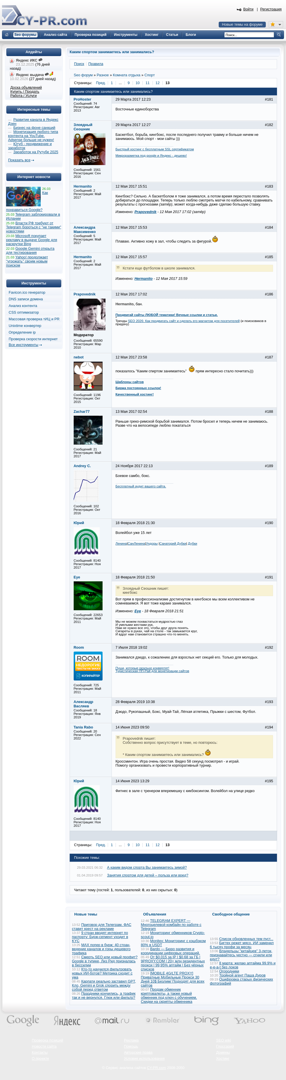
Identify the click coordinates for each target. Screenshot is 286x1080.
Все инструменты (23, 345)
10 (137, 83)
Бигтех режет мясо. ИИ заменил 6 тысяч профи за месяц (242, 945)
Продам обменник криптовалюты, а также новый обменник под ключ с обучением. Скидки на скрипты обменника (169, 995)
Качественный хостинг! (135, 394)
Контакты (40, 1053)
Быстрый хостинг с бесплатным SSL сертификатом (155, 149)
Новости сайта (44, 1046)
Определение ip (22, 332)
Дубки (192, 543)
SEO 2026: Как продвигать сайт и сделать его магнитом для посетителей (184, 321)
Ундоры (152, 543)
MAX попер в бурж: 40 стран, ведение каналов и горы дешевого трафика (101, 949)
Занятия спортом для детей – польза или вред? (147, 875)
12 (157, 83)
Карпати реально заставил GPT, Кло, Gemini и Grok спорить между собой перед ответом (104, 985)
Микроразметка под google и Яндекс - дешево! (151, 155)
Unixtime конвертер (25, 326)
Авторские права (138, 1053)
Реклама (131, 1040)
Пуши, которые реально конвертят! (142, 668)
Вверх (251, 1060)
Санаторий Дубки (172, 543)
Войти (248, 9)
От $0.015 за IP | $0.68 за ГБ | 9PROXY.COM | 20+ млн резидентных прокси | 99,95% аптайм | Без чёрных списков (173, 963)
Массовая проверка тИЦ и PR (34, 319)
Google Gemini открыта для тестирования (30, 251)
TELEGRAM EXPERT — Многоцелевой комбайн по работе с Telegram (171, 925)
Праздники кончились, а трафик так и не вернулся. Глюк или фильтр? (103, 996)
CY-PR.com (156, 1068)
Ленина (121, 543)
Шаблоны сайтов (130, 382)
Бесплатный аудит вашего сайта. (141, 486)
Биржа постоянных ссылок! (138, 388)
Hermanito (143, 279)
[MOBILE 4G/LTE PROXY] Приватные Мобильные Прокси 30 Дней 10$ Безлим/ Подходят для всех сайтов (173, 979)
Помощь (131, 1046)
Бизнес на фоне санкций (34, 128)
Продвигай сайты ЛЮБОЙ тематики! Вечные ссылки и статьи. (167, 315)
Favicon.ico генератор (27, 293)
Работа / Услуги (23, 96)
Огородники (229, 971)
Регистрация (271, 9)
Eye (137, 611)
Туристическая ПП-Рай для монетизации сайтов (152, 671)
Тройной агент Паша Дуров (242, 975)
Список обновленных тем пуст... (246, 939)
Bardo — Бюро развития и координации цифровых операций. (170, 951)
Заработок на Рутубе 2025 (35, 152)
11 (148, 83)
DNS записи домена (26, 299)
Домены (223, 1053)
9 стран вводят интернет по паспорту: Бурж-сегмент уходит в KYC (100, 937)
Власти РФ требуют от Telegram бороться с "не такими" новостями (33, 227)
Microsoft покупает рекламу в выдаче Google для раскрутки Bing (31, 240)
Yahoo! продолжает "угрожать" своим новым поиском (27, 261)
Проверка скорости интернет (33, 339)
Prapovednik (145, 212)
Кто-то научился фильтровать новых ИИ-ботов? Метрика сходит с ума (102, 973)
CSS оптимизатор (24, 312)
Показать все (19, 160)
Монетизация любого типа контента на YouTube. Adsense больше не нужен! (33, 136)
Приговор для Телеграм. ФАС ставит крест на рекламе (101, 927)
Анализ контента (23, 306)
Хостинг (222, 1059)
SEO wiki (223, 1040)
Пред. (101, 83)
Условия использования (144, 1059)
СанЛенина (136, 543)
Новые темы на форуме (242, 25)
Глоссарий (225, 1046)
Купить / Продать (24, 92)
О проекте (40, 1059)
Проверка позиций (47, 1040)
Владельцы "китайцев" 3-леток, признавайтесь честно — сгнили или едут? (241, 955)
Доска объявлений (26, 88)
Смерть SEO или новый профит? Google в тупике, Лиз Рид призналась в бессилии (105, 961)
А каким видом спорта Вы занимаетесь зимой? (147, 868)
